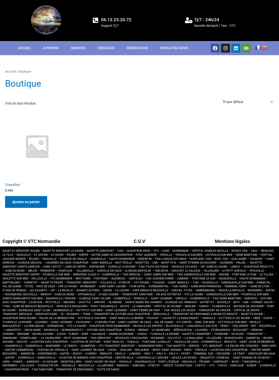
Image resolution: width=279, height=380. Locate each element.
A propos (51, 48)
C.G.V (139, 241)
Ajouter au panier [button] (26, 202)
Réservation (137, 48)
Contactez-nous (174, 48)
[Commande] (247, 102)
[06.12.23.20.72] (96, 20)
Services (78, 48)
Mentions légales (232, 241)
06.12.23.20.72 (116, 19)
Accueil (24, 48)
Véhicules (106, 48)
